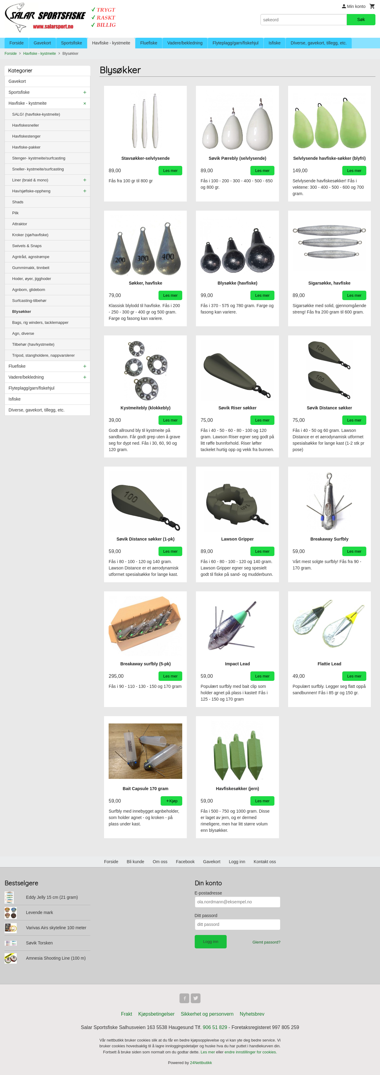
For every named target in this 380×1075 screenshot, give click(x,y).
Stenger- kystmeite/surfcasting (38, 158)
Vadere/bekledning (185, 42)
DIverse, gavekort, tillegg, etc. (319, 42)
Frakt (126, 1014)
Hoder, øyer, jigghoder (31, 278)
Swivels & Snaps (27, 245)
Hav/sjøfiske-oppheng (31, 191)
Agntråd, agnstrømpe (30, 256)
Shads (17, 202)
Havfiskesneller (25, 125)
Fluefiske (148, 42)
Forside (16, 42)
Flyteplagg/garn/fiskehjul (236, 42)
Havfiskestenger (26, 136)
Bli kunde (136, 861)
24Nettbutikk (201, 1062)
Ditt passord (206, 915)
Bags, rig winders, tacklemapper (40, 322)
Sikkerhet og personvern (207, 1014)
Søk (361, 19)
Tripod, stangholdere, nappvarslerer (43, 355)
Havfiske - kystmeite (111, 42)
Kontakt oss (265, 861)
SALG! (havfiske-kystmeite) (36, 114)
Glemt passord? (267, 942)
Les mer (208, 1052)
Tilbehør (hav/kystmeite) (33, 344)
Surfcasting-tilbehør (29, 300)
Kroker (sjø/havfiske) (30, 235)
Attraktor (19, 224)
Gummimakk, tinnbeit (30, 267)
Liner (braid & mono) (30, 180)
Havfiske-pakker (26, 147)
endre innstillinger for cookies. (251, 1052)
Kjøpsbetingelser (156, 1014)
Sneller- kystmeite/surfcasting (38, 169)
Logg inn (237, 861)
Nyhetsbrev (252, 1014)
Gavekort (42, 42)
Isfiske (275, 42)
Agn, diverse (23, 333)
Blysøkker (21, 311)
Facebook (185, 861)
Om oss (160, 861)
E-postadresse (208, 893)
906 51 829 (215, 1027)
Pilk (15, 213)
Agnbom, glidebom (28, 289)
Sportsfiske (71, 42)
